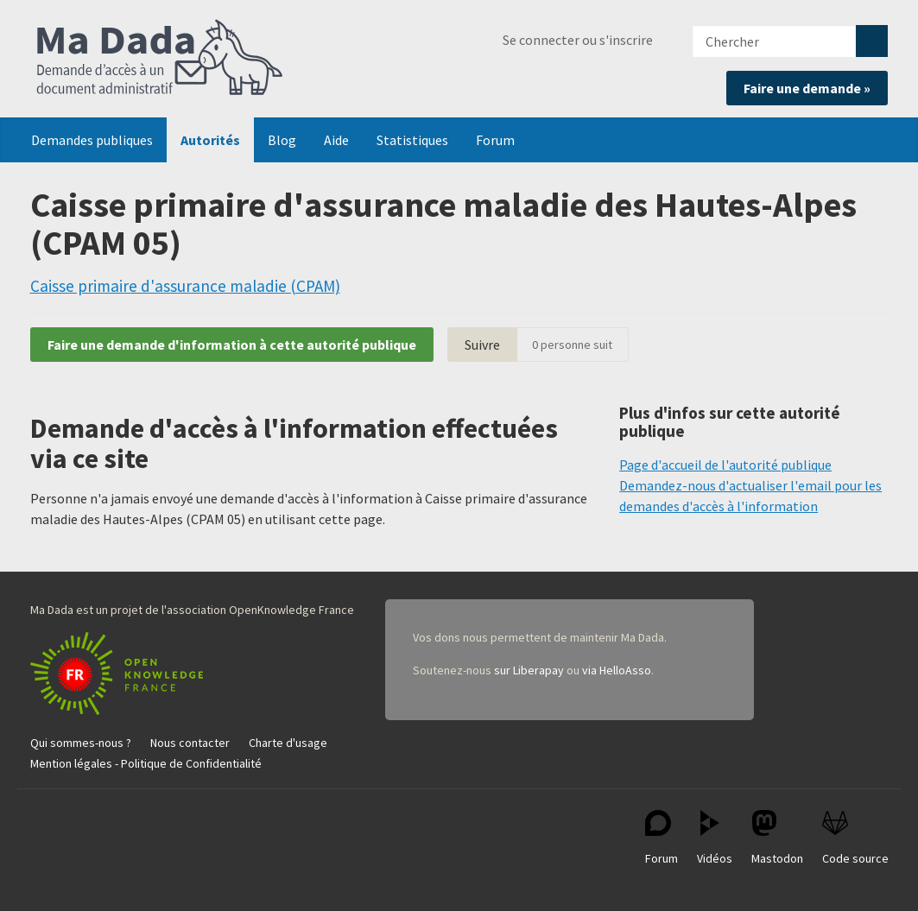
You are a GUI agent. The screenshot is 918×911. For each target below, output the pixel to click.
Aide (336, 140)
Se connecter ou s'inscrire (578, 39)
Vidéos (714, 838)
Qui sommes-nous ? (80, 742)
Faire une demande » (807, 88)
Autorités (210, 140)
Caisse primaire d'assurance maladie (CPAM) (185, 285)
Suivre (482, 344)
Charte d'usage (288, 742)
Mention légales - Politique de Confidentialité (146, 763)
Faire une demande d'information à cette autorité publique (231, 344)
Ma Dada (159, 59)
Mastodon (777, 838)
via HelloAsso (616, 670)
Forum (495, 140)
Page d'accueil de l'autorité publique (725, 464)
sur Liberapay (529, 670)
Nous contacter (190, 742)
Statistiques (412, 140)
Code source (855, 838)
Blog (282, 140)
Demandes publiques (92, 140)
